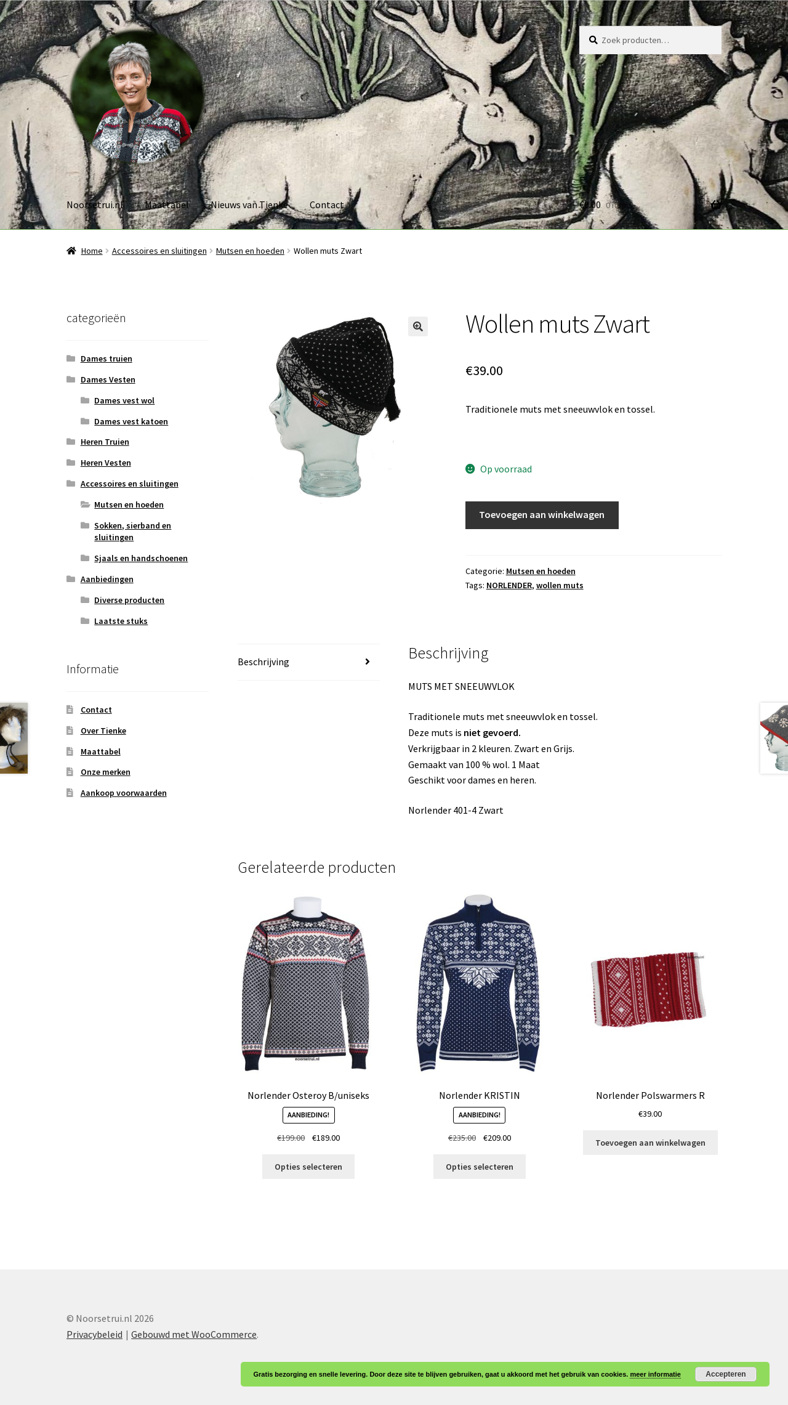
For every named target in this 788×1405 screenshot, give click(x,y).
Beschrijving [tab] (263, 661)
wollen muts (560, 585)
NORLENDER (509, 585)
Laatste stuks (121, 620)
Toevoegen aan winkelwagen (542, 514)
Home (92, 250)
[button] (418, 326)
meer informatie (655, 1374)
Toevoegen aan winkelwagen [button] (650, 1142)
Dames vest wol (124, 400)
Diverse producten (129, 599)
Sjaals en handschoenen (141, 558)
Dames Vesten (108, 379)
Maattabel (167, 204)
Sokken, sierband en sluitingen (132, 531)
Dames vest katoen (131, 421)
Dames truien (106, 358)
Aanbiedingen (107, 579)
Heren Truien (105, 441)
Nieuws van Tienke (249, 204)
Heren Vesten (106, 462)
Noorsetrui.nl (94, 204)
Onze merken (106, 771)
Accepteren (726, 1374)
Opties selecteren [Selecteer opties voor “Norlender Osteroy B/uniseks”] (308, 1166)
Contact (327, 204)
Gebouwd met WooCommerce (194, 1334)
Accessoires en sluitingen (159, 250)
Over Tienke (103, 730)
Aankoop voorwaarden (124, 792)
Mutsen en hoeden (250, 250)
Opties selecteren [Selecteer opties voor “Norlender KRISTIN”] (479, 1166)
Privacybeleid (94, 1334)
